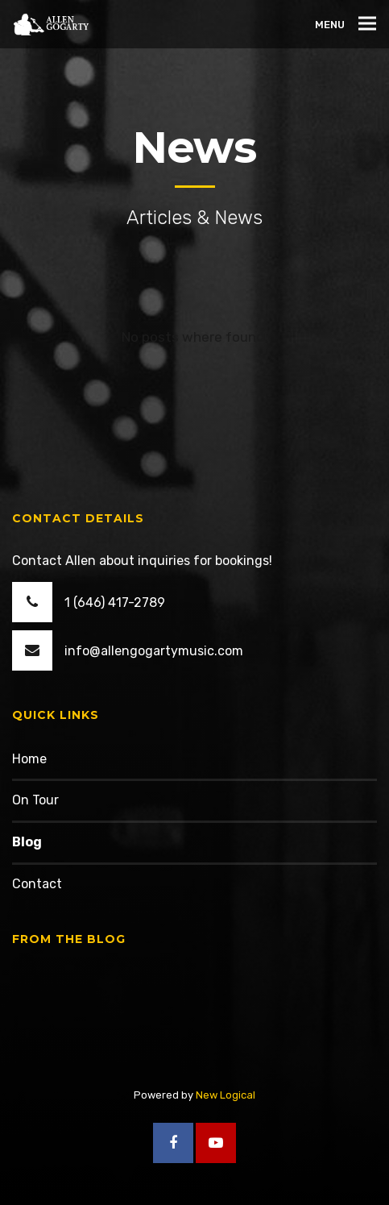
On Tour (35, 800)
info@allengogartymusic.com (153, 651)
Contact (37, 883)
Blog (27, 842)
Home (29, 759)
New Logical (225, 1095)
